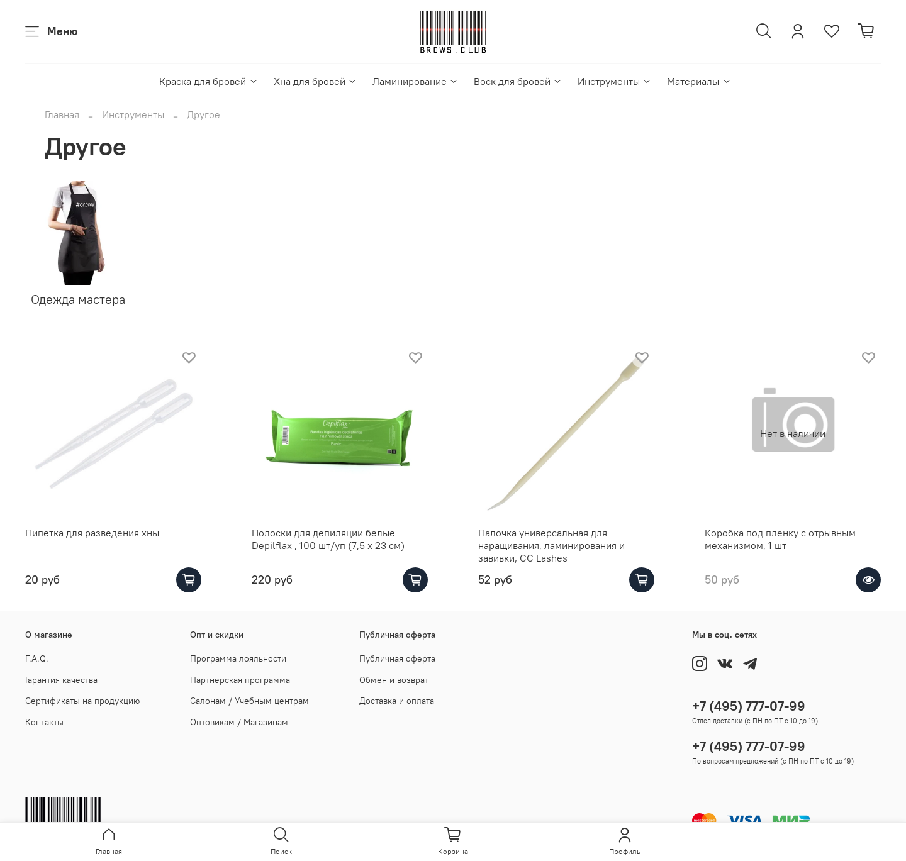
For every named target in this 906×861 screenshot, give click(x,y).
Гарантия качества (61, 680)
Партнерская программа (240, 680)
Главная (62, 114)
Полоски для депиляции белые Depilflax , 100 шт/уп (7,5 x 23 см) (328, 539)
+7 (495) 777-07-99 (748, 705)
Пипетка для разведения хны (92, 532)
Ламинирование (415, 81)
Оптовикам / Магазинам (239, 722)
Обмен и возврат (393, 680)
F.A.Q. (36, 658)
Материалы (699, 81)
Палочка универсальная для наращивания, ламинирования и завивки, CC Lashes (551, 545)
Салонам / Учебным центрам (249, 700)
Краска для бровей (208, 81)
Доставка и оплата (396, 700)
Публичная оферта (397, 658)
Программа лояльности (238, 658)
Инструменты (615, 81)
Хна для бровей (315, 81)
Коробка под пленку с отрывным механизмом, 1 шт (780, 539)
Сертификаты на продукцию (82, 700)
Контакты (44, 722)
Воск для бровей (518, 81)
